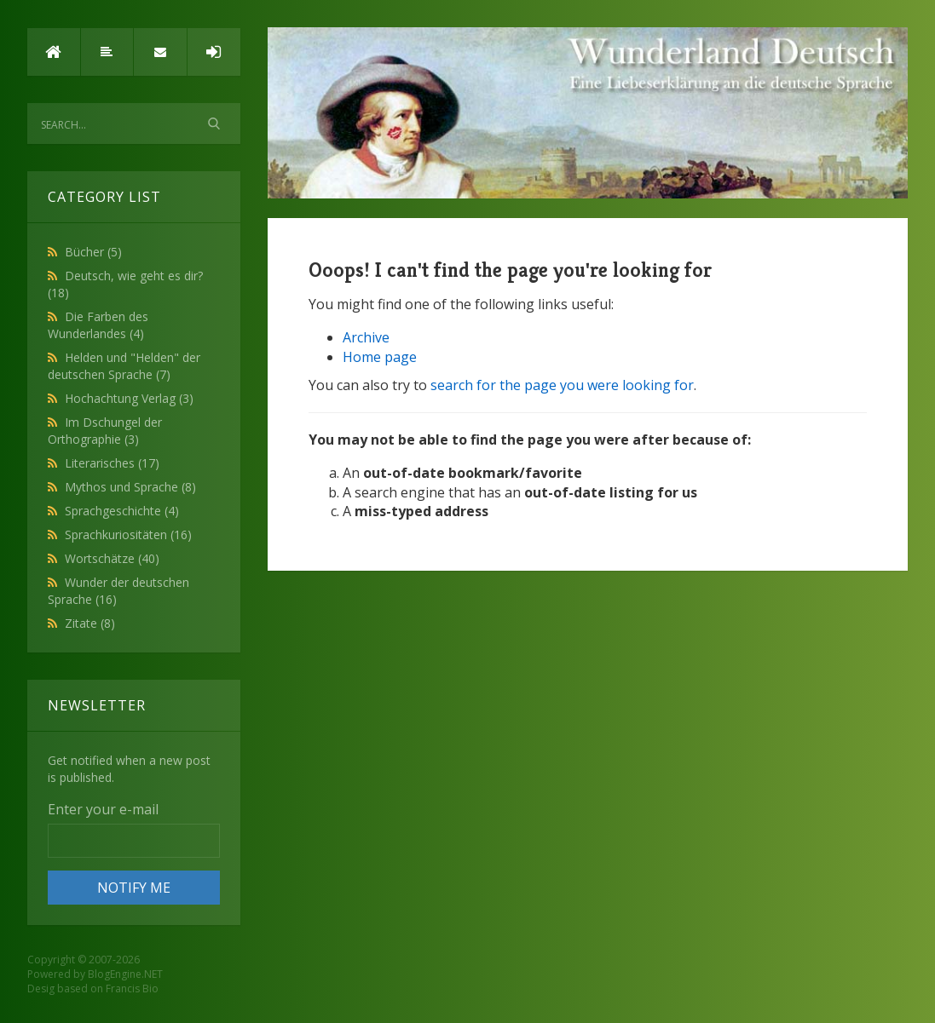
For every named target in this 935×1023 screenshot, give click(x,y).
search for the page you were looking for (562, 385)
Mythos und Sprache (130, 487)
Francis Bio (132, 988)
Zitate (90, 623)
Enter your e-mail (103, 809)
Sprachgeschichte (122, 511)
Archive (366, 337)
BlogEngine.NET (125, 974)
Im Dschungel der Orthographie (105, 430)
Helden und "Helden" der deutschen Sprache (124, 365)
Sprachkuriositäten (128, 534)
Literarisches (112, 463)
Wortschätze (112, 558)
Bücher (93, 252)
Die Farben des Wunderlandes (98, 325)
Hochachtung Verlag (129, 398)
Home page (380, 357)
